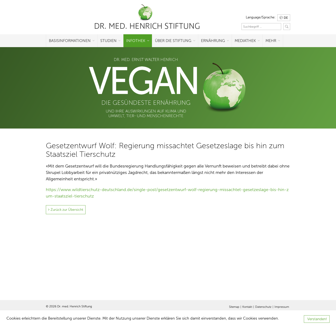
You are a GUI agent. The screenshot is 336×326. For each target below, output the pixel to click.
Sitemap (234, 306)
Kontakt (247, 306)
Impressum (281, 306)
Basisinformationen (70, 41)
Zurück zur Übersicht (67, 209)
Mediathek (245, 41)
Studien (108, 41)
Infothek (135, 41)
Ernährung (213, 41)
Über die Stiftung (173, 41)
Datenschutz (263, 306)
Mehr (271, 41)
